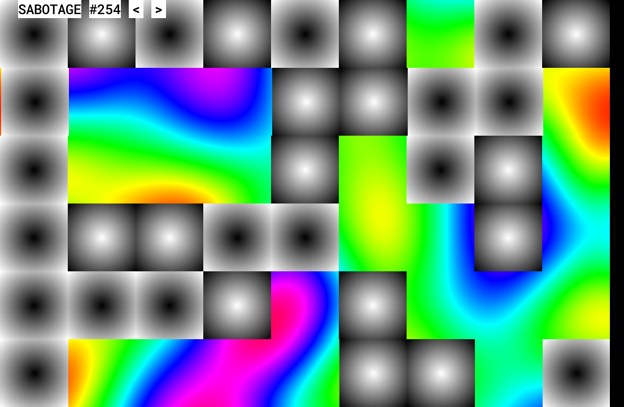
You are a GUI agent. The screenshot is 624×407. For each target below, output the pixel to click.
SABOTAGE (49, 9)
